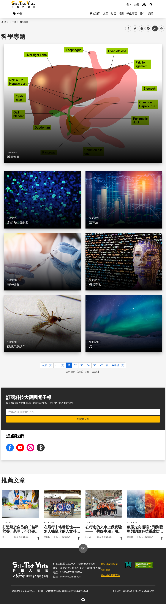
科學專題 (24, 22)
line (147, 28)
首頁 (4, 22)
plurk (141, 28)
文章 (105, 13)
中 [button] (155, 28)
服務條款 (106, 570)
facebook (128, 28)
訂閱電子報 (83, 419)
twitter (135, 28)
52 (75, 365)
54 (88, 365)
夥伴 (142, 13)
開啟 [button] (83, 548)
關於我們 (95, 13)
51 (69, 365)
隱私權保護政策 (109, 564)
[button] (150, 4)
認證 (150, 13)
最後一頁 (118, 365)
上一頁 (59, 365)
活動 (121, 13)
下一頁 (104, 365)
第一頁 (47, 365)
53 (82, 365)
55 (94, 365)
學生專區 (131, 13)
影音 (113, 13)
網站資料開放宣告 (110, 575)
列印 (161, 28)
